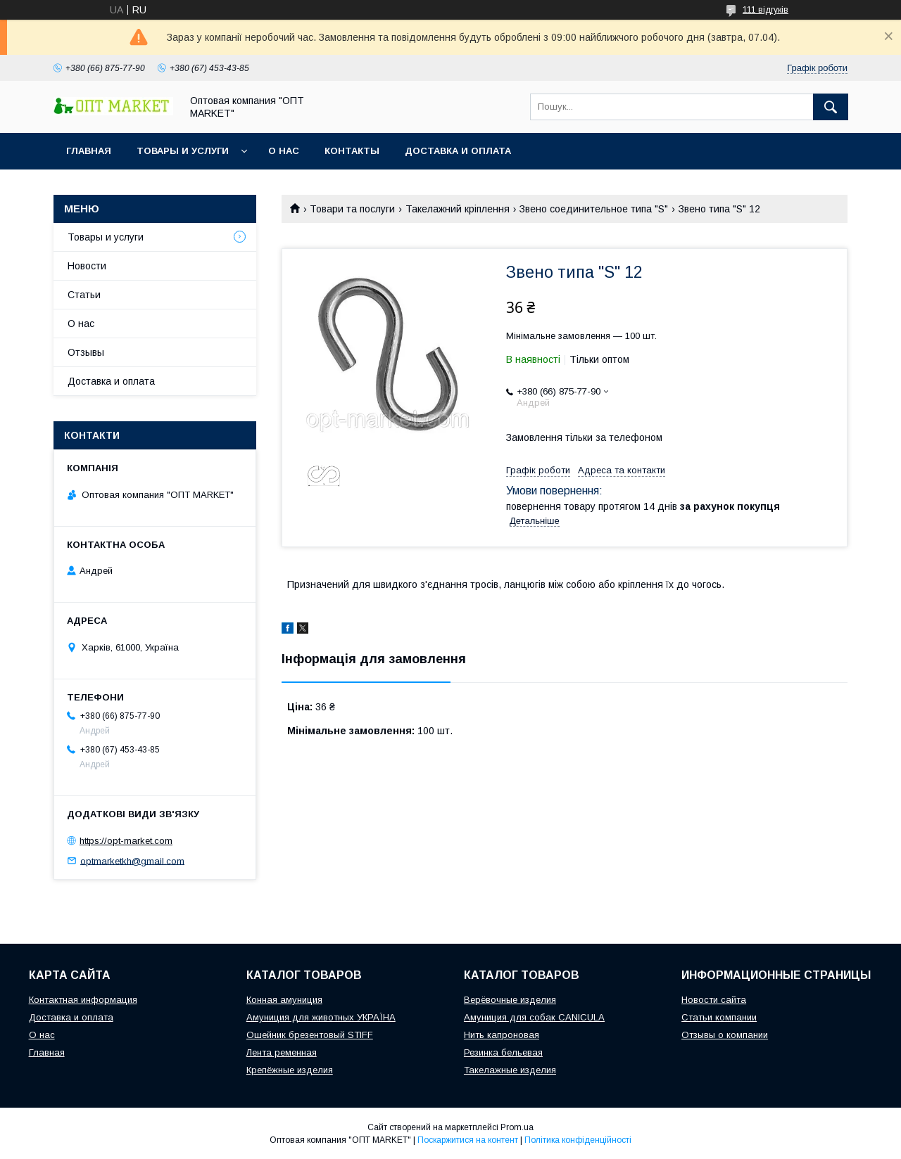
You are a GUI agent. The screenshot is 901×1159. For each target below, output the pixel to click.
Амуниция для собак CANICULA (534, 1017)
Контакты (352, 151)
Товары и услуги (183, 151)
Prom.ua (517, 1127)
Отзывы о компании (724, 1035)
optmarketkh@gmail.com (132, 860)
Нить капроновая (501, 1035)
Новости (87, 265)
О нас (283, 151)
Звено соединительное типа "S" (593, 208)
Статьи (84, 294)
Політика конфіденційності (577, 1140)
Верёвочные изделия (510, 999)
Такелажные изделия (510, 1070)
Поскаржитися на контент (467, 1140)
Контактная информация (83, 999)
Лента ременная (281, 1052)
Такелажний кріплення (457, 208)
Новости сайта (713, 999)
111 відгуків (765, 10)
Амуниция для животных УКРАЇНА (321, 1017)
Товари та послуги (352, 208)
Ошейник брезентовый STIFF (309, 1035)
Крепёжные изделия (289, 1070)
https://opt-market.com (126, 840)
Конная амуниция (284, 999)
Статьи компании (719, 1017)
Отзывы (86, 352)
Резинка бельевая (503, 1052)
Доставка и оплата (458, 151)
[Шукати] (830, 107)
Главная (88, 151)
